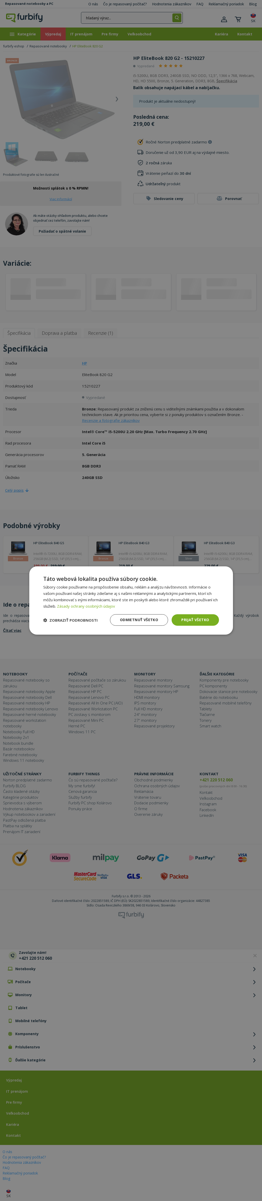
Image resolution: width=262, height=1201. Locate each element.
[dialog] (131, 600)
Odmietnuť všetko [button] (139, 619)
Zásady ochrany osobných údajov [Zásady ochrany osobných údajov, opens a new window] (86, 606)
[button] (70, 620)
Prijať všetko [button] (195, 619)
